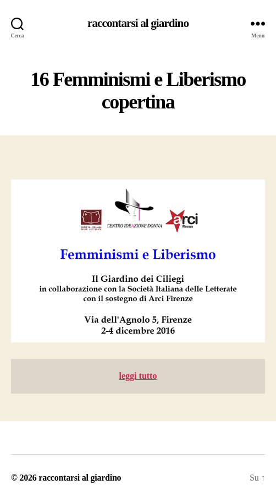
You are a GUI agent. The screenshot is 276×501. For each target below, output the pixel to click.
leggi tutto (138, 375)
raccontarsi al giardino (138, 23)
